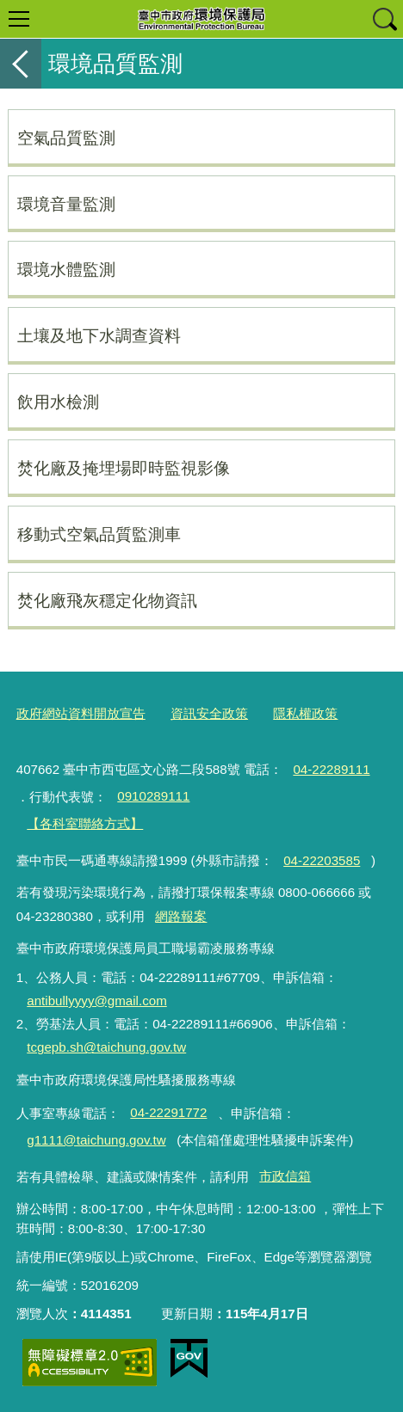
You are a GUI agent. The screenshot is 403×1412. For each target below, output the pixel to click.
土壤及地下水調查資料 (99, 335)
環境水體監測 (66, 269)
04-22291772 (168, 1112)
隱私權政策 (305, 713)
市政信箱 (285, 1176)
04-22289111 (331, 769)
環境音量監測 (66, 203)
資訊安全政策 (209, 713)
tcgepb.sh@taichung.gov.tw (106, 1047)
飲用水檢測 (58, 401)
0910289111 (153, 796)
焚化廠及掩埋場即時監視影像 (123, 467)
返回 (20, 64)
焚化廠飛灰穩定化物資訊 (107, 600)
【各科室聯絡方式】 (85, 823)
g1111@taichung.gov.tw (96, 1140)
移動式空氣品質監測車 (99, 534)
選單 (19, 19)
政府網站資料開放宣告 (81, 713)
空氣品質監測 (66, 137)
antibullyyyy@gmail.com (96, 1000)
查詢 (384, 19)
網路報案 (181, 916)
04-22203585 (321, 860)
